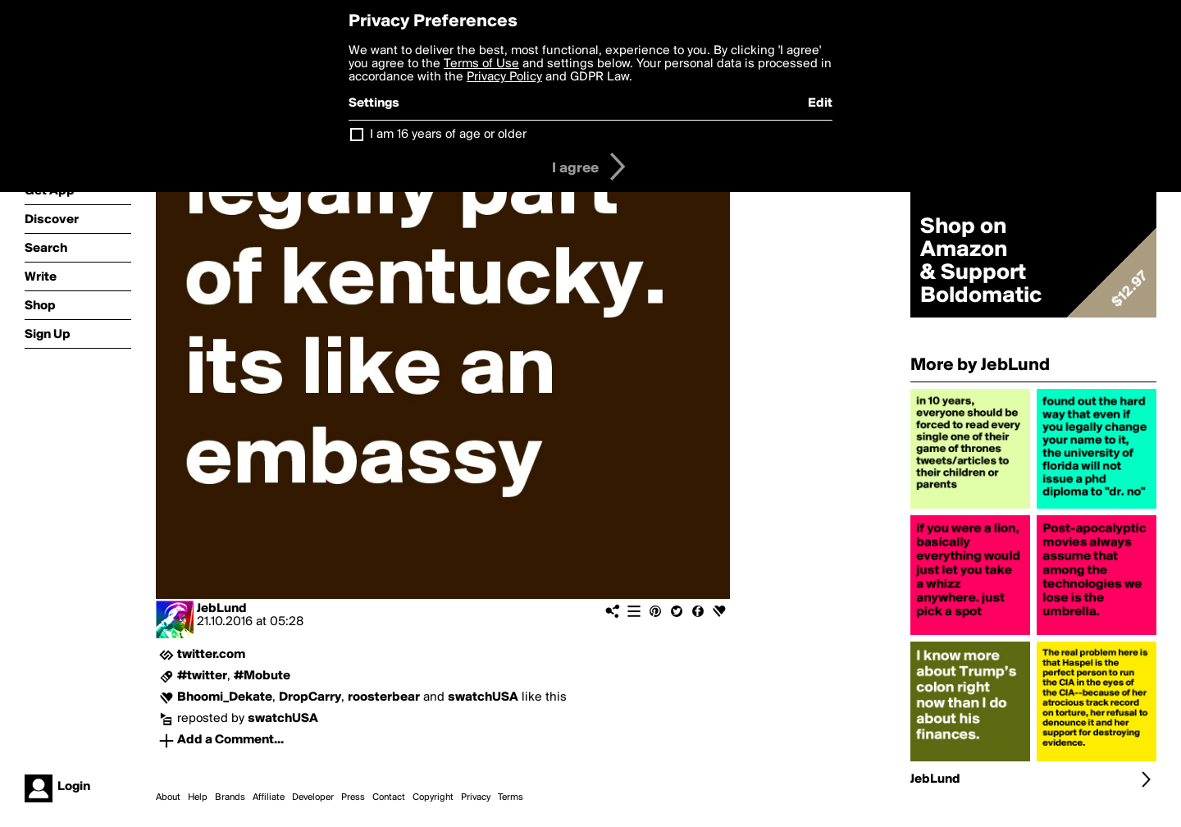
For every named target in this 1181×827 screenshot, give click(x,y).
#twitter (202, 676)
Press (353, 797)
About (168, 797)
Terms (510, 797)
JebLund (222, 608)
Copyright (433, 797)
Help (197, 797)
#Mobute (262, 676)
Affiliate (269, 797)
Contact (388, 797)
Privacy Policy (504, 77)
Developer (313, 797)
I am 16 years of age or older (448, 134)
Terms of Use (481, 64)
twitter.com (211, 654)
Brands (230, 797)
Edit (820, 103)
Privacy (475, 797)
